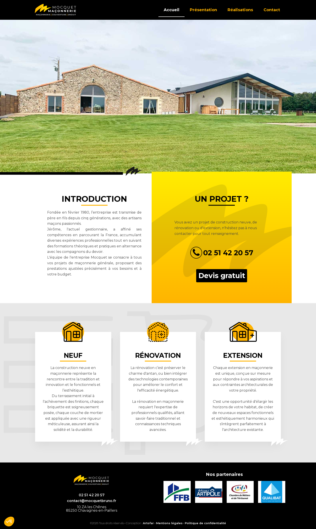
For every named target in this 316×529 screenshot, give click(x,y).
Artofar (148, 523)
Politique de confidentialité (205, 523)
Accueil (171, 9)
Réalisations (240, 9)
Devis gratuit (221, 275)
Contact (272, 9)
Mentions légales (169, 523)
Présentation (203, 9)
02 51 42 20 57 (91, 495)
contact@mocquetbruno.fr (91, 501)
